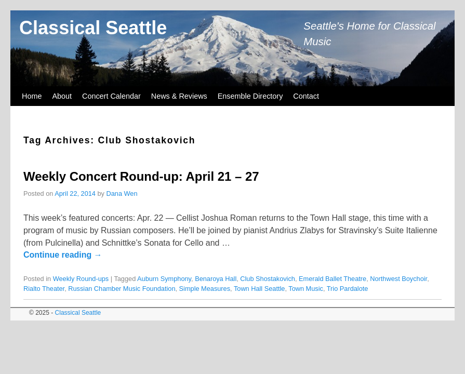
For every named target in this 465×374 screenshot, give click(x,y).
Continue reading (62, 254)
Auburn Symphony (164, 279)
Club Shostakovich (267, 279)
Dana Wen (122, 193)
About (62, 96)
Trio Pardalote (347, 288)
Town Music (305, 288)
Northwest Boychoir (398, 279)
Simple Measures (205, 288)
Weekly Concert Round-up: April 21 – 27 (141, 176)
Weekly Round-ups (81, 279)
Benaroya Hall (215, 279)
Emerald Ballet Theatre (332, 279)
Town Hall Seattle (259, 288)
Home (32, 96)
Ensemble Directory (250, 96)
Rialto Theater (43, 288)
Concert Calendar (111, 96)
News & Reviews (179, 96)
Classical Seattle (93, 27)
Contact (306, 96)
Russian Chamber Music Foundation (121, 288)
